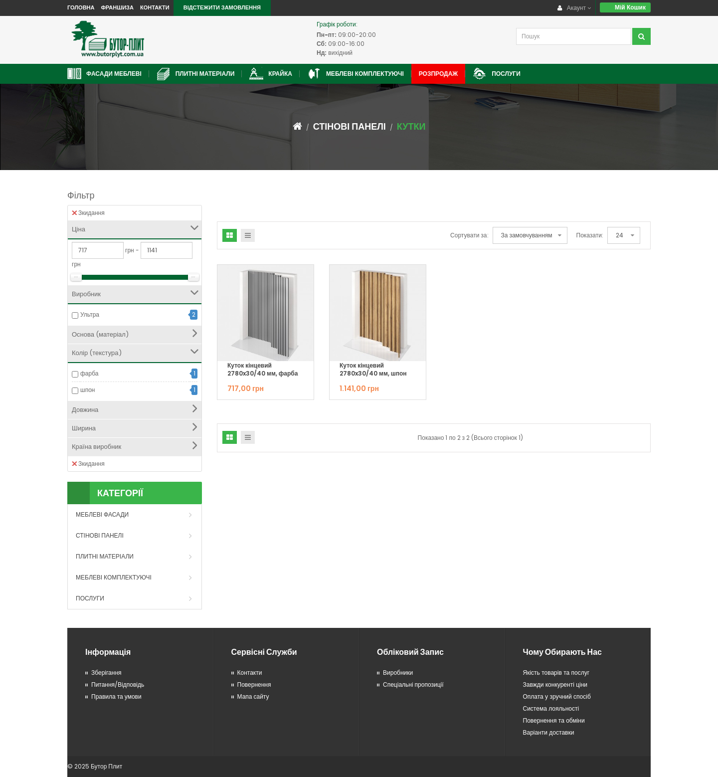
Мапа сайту (253, 696)
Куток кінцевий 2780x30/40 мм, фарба (262, 369)
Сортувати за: (469, 235)
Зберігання (106, 672)
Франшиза (117, 7)
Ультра (89, 314)
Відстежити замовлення (222, 7)
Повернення (254, 684)
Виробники (398, 672)
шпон (87, 390)
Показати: (589, 235)
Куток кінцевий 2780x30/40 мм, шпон (373, 369)
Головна (80, 7)
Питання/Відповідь (117, 684)
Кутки (411, 126)
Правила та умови (116, 696)
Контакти (155, 7)
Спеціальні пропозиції (413, 684)
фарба (89, 373)
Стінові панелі (349, 126)
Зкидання (88, 212)
